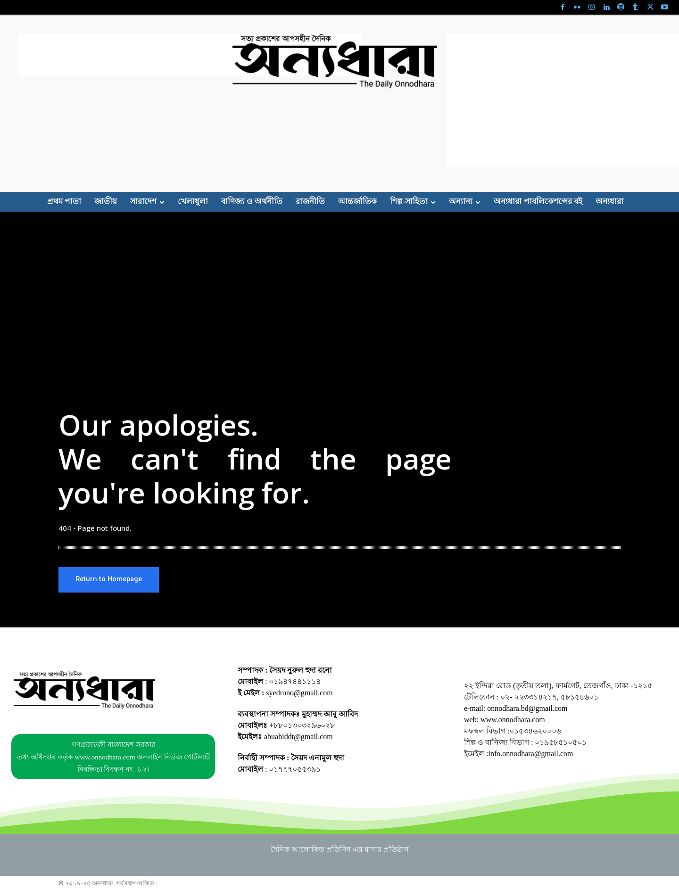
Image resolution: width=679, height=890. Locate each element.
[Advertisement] (190, 54)
